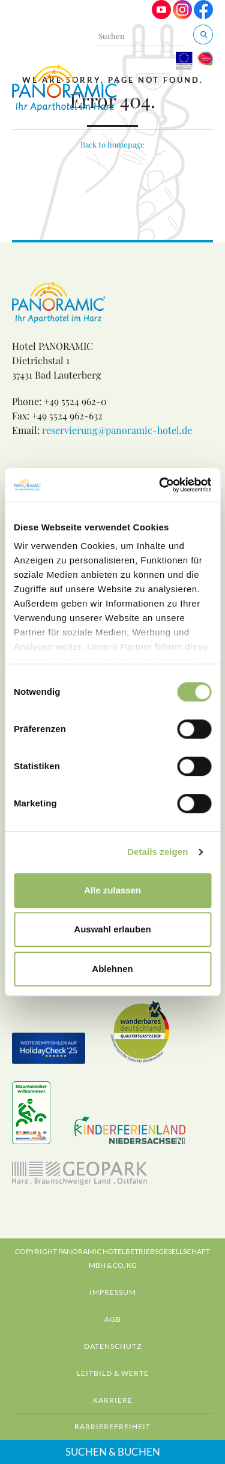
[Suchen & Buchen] (203, 34)
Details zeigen (157, 852)
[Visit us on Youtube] (161, 16)
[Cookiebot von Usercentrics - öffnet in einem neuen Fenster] (160, 485)
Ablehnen (112, 969)
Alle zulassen (112, 890)
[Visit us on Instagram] (182, 16)
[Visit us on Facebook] (203, 16)
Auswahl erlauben (112, 929)
